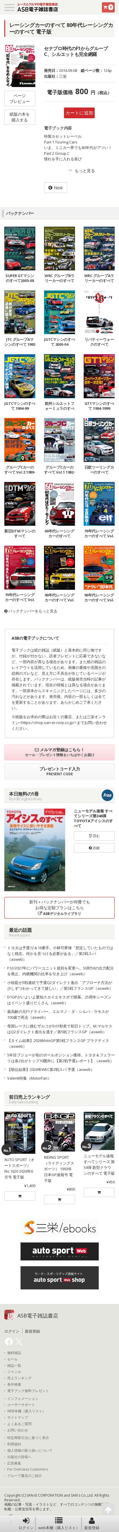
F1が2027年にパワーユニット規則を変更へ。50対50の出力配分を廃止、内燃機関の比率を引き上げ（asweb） (60, 970)
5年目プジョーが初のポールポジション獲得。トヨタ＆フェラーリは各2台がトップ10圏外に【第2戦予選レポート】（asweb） (61, 1057)
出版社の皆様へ (19, 1457)
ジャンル (14, 1371)
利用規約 (14, 1444)
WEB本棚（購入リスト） (26, 1411)
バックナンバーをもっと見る (30, 611)
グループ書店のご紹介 (24, 1475)
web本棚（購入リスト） (59, 1523)
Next (58, 187)
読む (94, 835)
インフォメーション (23, 1398)
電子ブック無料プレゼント (28, 1391)
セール (12, 1359)
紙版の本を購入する (20, 117)
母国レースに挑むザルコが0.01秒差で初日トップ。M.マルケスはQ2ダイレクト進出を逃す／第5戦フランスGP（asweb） (59, 1028)
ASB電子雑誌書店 (37, 1315)
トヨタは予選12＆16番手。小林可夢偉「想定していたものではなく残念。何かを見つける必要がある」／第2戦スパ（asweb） (60, 953)
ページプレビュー (20, 98)
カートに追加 (79, 113)
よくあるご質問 (19, 1424)
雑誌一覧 (14, 1365)
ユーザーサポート (21, 1404)
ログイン (26, 1523)
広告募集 (14, 1463)
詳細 (94, 847)
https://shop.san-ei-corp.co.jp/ (47, 722)
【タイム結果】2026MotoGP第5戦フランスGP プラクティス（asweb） (58, 1043)
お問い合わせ (17, 1430)
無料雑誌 (14, 1353)
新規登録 (91, 1523)
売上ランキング (19, 1378)
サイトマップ (17, 1417)
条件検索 (14, 1384)
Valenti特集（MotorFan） (29, 1078)
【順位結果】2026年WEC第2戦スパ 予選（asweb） (50, 1069)
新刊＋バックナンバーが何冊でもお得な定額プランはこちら (59, 907)
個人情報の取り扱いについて (29, 1450)
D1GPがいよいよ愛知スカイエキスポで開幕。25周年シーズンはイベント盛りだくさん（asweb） (59, 999)
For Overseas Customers (27, 1469)
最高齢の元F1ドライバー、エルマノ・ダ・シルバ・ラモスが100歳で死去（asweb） (58, 1014)
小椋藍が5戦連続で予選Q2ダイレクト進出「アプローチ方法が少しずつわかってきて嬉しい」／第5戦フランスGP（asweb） (60, 985)
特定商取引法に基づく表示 (28, 1437)
